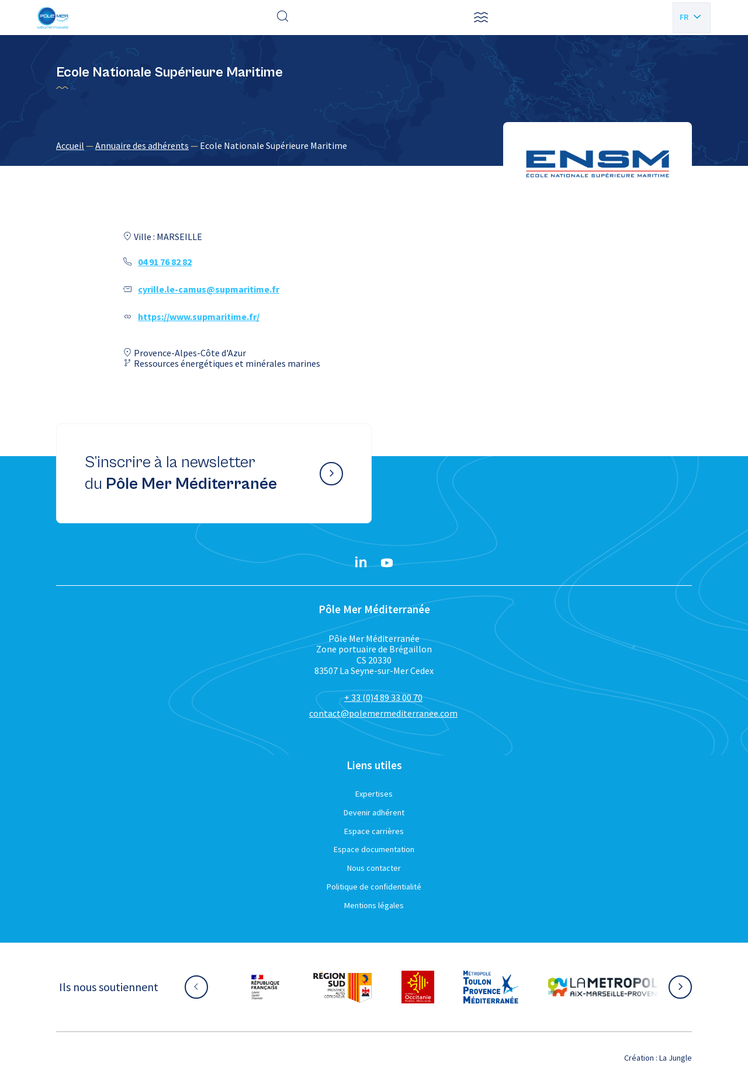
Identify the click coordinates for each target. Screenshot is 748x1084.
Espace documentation (374, 849)
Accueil (70, 145)
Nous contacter (374, 868)
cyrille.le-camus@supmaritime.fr (208, 289)
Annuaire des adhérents (142, 145)
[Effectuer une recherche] (283, 17)
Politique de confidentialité (374, 886)
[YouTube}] (387, 563)
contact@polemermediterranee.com (383, 713)
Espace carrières (374, 831)
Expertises (374, 793)
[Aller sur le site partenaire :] (265, 987)
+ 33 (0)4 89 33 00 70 (383, 697)
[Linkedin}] (361, 563)
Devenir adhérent (374, 812)
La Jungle (675, 1057)
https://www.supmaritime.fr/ (198, 316)
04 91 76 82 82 (165, 261)
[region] (374, 145)
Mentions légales (374, 905)
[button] (481, 17)
